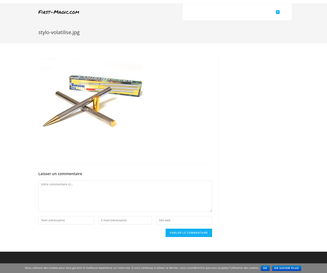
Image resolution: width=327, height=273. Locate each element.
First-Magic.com (58, 11)
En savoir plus (287, 268)
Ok (265, 268)
